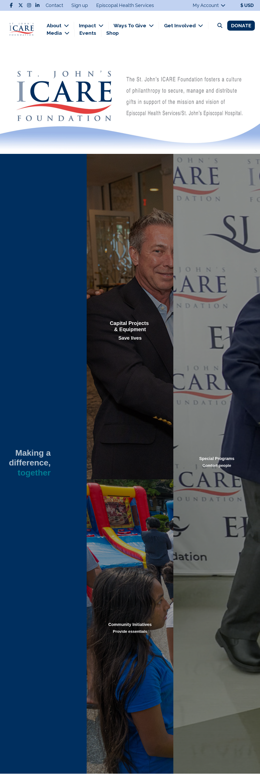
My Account (209, 5)
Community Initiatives (130, 625)
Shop (112, 33)
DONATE (241, 25)
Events (87, 33)
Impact (88, 25)
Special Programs (216, 460)
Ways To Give (130, 25)
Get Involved (180, 25)
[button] (19, 103)
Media (55, 33)
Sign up (79, 5)
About (55, 25)
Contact (54, 5)
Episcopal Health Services (125, 5)
